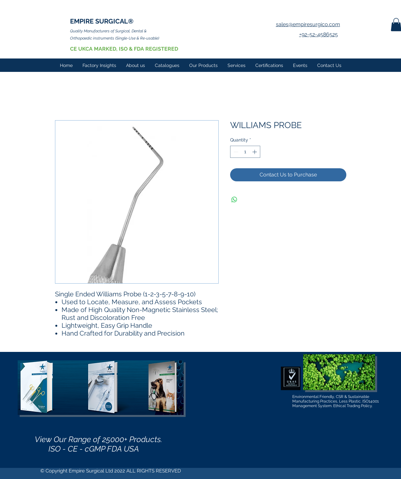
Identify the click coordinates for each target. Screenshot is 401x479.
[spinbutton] (245, 151)
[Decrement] (235, 151)
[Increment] (255, 151)
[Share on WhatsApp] (234, 200)
